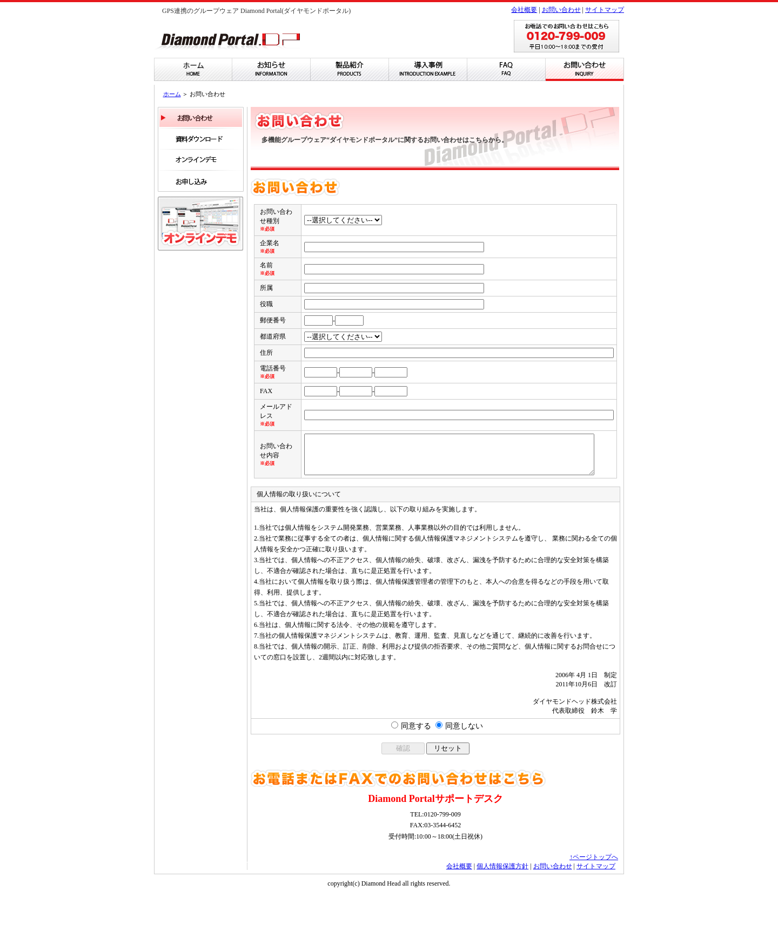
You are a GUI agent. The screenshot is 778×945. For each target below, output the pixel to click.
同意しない (464, 778)
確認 (403, 800)
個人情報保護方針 (502, 918)
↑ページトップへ (593, 909)
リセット (448, 800)
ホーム (172, 94)
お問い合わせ (561, 10)
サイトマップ (604, 10)
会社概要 (524, 10)
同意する (416, 778)
